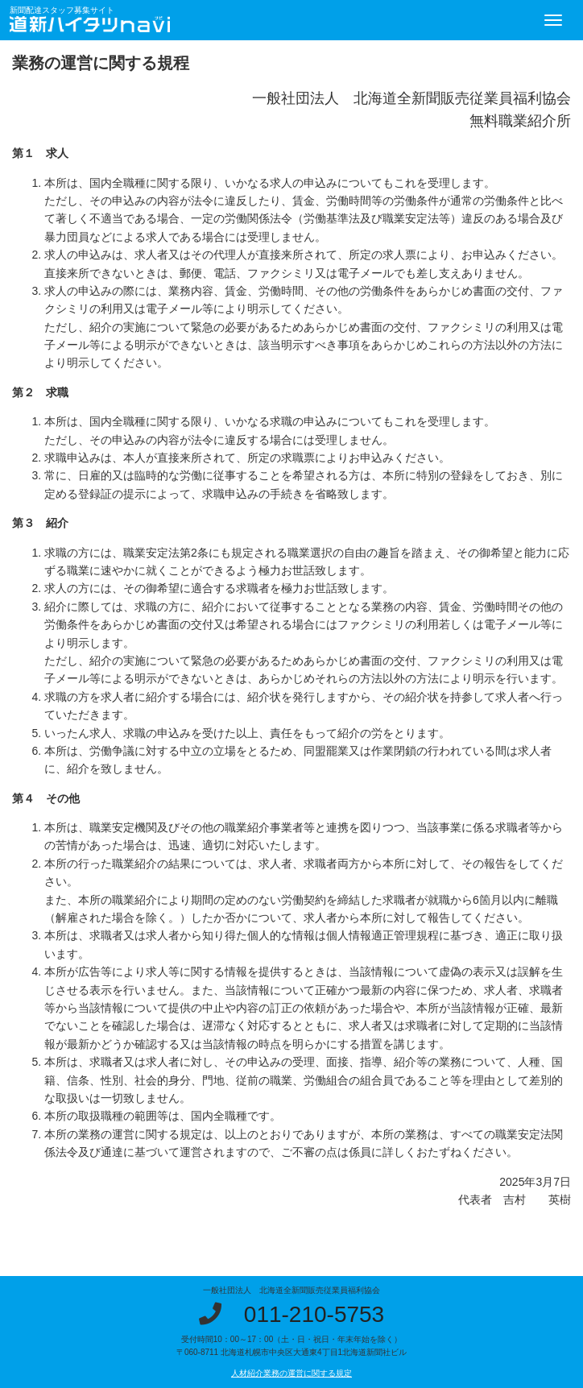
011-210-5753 (314, 1314)
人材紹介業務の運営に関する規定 (291, 1373)
